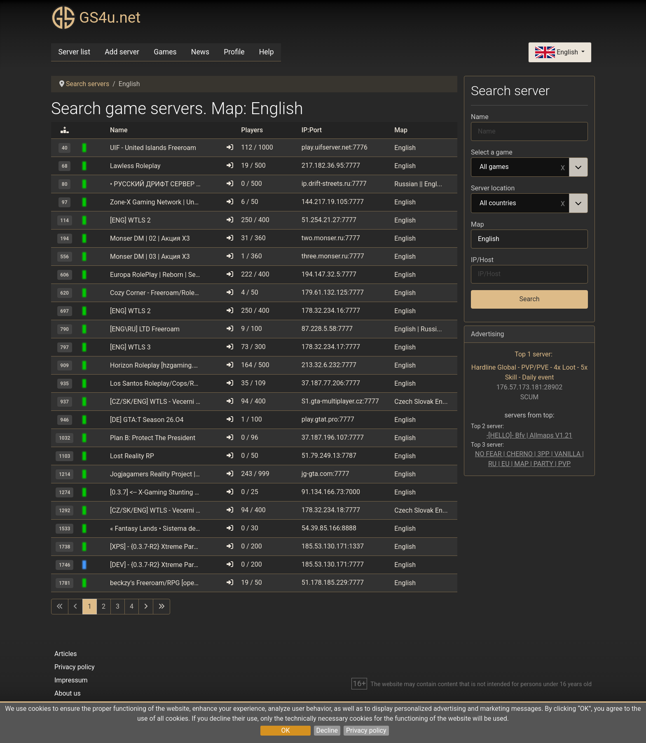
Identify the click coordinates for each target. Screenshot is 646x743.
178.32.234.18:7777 (331, 510)
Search (529, 299)
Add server (122, 52)
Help (266, 52)
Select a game (492, 152)
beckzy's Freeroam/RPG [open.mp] (155, 583)
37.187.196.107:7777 (333, 437)
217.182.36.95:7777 (331, 165)
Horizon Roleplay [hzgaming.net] (155, 365)
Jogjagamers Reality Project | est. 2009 (155, 474)
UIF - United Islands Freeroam (153, 148)
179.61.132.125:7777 (333, 292)
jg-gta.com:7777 (325, 474)
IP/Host (482, 260)
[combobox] (529, 167)
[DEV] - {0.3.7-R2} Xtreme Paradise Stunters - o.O (155, 565)
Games (165, 52)
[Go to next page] (145, 606)
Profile (234, 52)
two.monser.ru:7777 (331, 238)
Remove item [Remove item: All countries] (563, 203)
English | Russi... (418, 329)
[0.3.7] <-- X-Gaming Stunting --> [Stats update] (155, 492)
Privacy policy (366, 730)
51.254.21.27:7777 (329, 220)
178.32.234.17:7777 (331, 347)
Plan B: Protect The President (152, 438)
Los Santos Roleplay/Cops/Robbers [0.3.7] (155, 383)
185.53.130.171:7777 (333, 564)
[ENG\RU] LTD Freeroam (145, 329)
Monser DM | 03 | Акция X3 (150, 256)
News (200, 52)
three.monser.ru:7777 (333, 256)
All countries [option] (520, 203)
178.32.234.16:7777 (331, 310)
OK (285, 730)
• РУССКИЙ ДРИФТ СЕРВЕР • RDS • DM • (155, 184)
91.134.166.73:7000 (331, 492)
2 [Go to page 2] (103, 606)
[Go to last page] (161, 606)
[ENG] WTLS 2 (130, 220)
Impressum (71, 680)
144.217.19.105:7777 (333, 202)
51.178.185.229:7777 (333, 582)
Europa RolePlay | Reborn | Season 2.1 (155, 275)
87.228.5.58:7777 (327, 329)
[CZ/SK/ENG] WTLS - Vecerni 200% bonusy (155, 401)
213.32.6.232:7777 (329, 365)
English (557, 53)
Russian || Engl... (418, 184)
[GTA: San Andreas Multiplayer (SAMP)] (99, 148)
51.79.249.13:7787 (329, 455)
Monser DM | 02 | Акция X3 (150, 238)
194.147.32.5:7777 (329, 274)
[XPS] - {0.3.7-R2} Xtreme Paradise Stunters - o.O (155, 547)
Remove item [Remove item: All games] (563, 167)
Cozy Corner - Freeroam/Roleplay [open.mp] (155, 293)
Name (480, 117)
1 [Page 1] (89, 606)
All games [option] (520, 167)
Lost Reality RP (132, 456)
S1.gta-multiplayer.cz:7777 (340, 401)
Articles (65, 654)
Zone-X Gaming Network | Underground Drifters (155, 202)
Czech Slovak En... (420, 401)
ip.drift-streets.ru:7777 (334, 184)
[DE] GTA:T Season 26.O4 (146, 420)
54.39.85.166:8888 (329, 528)
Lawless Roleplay (135, 166)
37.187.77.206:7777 (331, 383)
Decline (327, 730)
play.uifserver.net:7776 (334, 147)
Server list (74, 52)
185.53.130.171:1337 (333, 546)
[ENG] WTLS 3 (130, 347)
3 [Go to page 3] (117, 606)
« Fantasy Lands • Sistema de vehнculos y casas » (155, 528)
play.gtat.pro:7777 (328, 419)
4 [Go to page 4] (131, 606)
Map (477, 224)
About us (67, 693)
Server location (493, 188)
